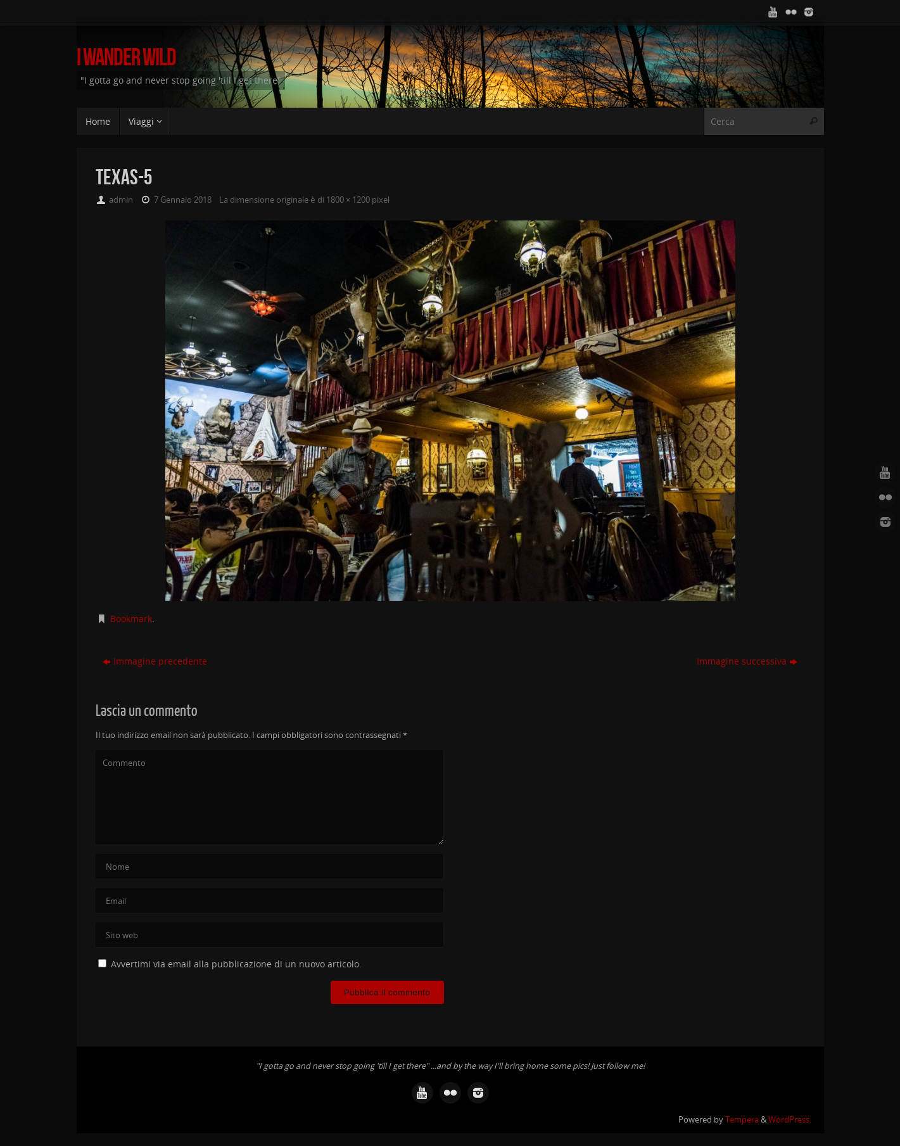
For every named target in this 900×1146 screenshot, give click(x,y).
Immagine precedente (155, 661)
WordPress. (789, 1119)
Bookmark (131, 619)
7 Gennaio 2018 (183, 199)
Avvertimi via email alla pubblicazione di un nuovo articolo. (236, 964)
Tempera (742, 1119)
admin (121, 199)
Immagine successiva (747, 661)
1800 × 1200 (348, 199)
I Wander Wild (126, 57)
